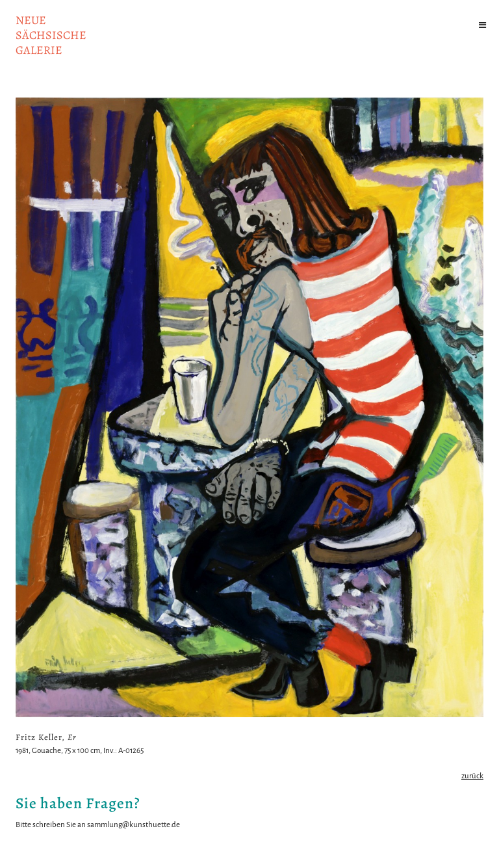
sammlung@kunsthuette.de (133, 825)
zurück (472, 776)
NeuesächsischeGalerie (51, 35)
